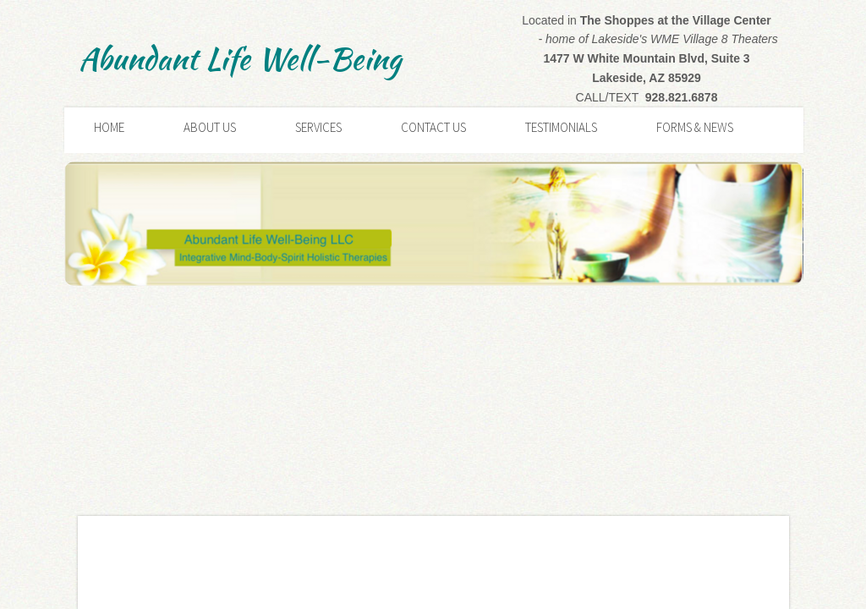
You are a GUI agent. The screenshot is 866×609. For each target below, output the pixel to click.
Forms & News (694, 127)
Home (109, 127)
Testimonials (561, 127)
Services (318, 127)
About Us (210, 127)
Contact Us (433, 127)
